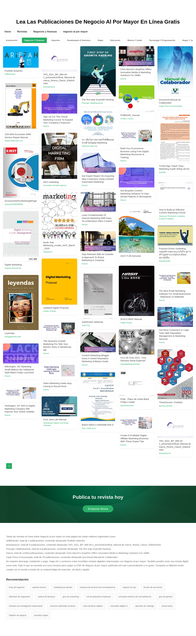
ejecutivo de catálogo (144, 606)
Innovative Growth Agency (54, 185)
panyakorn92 (164, 261)
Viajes (100, 40)
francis (123, 79)
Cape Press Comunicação (170, 106)
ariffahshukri (10, 74)
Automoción (11, 40)
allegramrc (48, 252)
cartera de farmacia (46, 596)
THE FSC (86, 325)
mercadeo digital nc (119, 606)
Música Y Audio (134, 40)
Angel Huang (126, 322)
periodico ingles (41, 615)
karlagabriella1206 (13, 337)
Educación (115, 40)
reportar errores (39, 587)
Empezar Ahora (98, 508)
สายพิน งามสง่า (127, 119)
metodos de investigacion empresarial (25, 606)
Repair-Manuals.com (14, 141)
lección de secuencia (153, 587)
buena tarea (167, 606)
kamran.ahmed (165, 406)
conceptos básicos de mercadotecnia (134, 596)
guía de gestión (165, 596)
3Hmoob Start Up (89, 146)
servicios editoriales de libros (62, 606)
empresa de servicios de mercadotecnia (97, 587)
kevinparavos (49, 87)
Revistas (22, 31)
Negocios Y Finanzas (34, 40)
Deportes (55, 40)
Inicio (8, 31)
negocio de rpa (129, 587)
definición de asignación (19, 596)
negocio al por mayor (75, 31)
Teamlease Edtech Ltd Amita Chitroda (55, 424)
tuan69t (162, 172)
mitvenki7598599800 (14, 204)
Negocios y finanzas (45, 31)
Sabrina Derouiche (13, 268)
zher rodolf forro (89, 428)
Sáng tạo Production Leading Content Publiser (172, 217)
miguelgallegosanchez (130, 364)
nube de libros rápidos (93, 606)
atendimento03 (127, 405)
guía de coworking (71, 596)
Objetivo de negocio (17, 615)
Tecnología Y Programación (162, 40)
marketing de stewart (63, 587)
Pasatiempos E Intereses (78, 40)
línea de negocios (16, 587)
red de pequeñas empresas (99, 596)
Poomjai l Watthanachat (92, 103)
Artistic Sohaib (49, 311)
